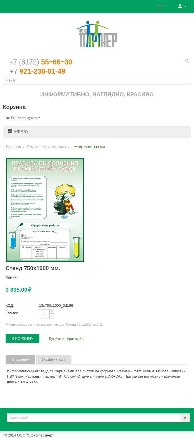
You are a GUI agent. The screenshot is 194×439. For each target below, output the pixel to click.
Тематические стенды (46, 147)
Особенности (54, 359)
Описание (20, 359)
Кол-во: (12, 313)
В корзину (22, 338)
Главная (13, 147)
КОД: (10, 305)
